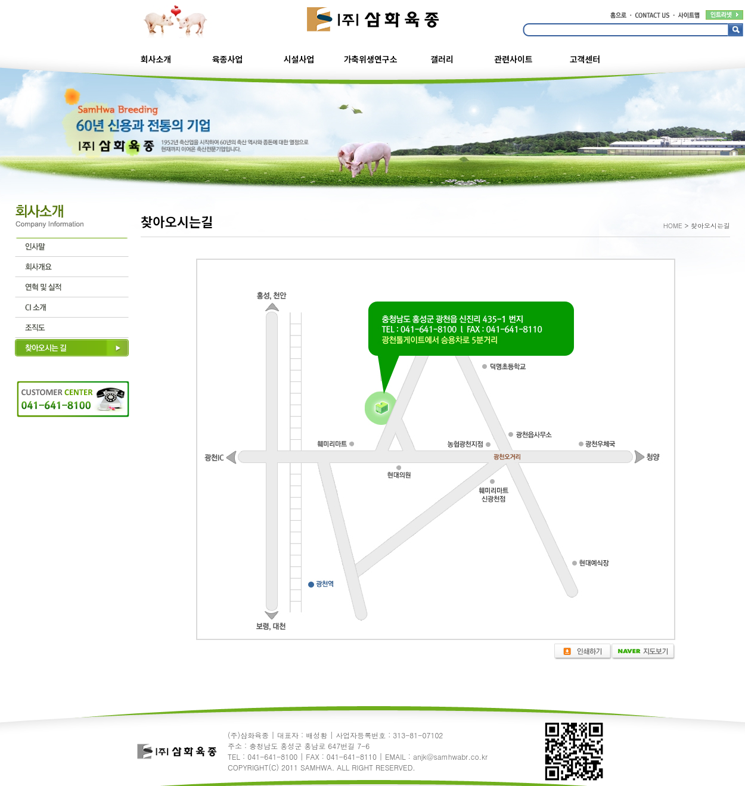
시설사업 (299, 59)
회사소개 (156, 59)
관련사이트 (513, 59)
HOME (672, 225)
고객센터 (585, 59)
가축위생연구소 (370, 59)
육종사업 (227, 59)
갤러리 (442, 59)
